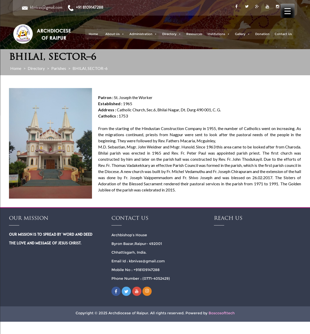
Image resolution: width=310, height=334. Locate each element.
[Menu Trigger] (288, 11)
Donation (262, 34)
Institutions (219, 34)
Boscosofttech (222, 313)
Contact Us (283, 34)
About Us (114, 34)
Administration (143, 34)
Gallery (242, 34)
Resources (194, 34)
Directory (171, 34)
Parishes (58, 68)
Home (93, 34)
